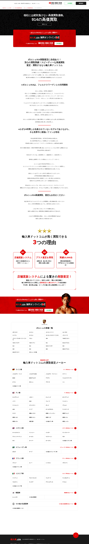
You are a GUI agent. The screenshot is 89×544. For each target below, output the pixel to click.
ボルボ (14, 458)
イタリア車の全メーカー (68, 480)
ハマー (14, 407)
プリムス (64, 411)
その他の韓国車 (32, 503)
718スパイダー (15, 346)
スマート (64, 380)
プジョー (14, 469)
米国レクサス (32, 419)
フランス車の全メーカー (68, 465)
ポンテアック (65, 403)
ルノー (30, 469)
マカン (30, 340)
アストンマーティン (17, 443)
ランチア (31, 488)
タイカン (31, 336)
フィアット (15, 484)
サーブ (30, 458)
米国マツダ (48, 424)
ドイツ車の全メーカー (68, 376)
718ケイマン (32, 346)
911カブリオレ (65, 346)
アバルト (64, 488)
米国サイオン (32, 424)
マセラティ (15, 488)
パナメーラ (65, 336)
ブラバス (48, 388)
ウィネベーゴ (65, 415)
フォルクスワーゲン (67, 384)
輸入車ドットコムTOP (7, 7)
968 (46, 354)
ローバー (31, 447)
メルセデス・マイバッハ (51, 380)
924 (63, 350)
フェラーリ (48, 484)
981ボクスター (15, 358)
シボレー (31, 403)
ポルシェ (31, 388)
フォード (48, 407)
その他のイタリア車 (17, 492)
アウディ (48, 384)
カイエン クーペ (49, 332)
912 (13, 350)
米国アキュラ (65, 419)
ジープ (30, 415)
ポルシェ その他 (33, 358)
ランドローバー (66, 439)
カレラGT (64, 332)
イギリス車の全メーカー (68, 434)
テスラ (14, 419)
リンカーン (65, 407)
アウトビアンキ (49, 488)
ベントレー (31, 439)
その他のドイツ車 (16, 392)
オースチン (48, 447)
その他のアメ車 (49, 428)
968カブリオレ (65, 354)
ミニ (63, 388)
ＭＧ (13, 447)
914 (30, 350)
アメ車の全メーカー (69, 399)
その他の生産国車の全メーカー (66, 510)
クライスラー (32, 411)
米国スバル (65, 424)
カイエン (31, 332)
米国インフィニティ (50, 419)
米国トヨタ (15, 424)
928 (13, 354)
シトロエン (48, 469)
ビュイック (48, 403)
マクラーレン (49, 443)
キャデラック (15, 403)
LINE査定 (70, 3)
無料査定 (81, 3)
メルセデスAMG (33, 380)
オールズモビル (49, 415)
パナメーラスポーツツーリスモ (19, 341)
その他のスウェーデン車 (51, 458)
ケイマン (14, 336)
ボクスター (15, 332)
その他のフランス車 (17, 473)
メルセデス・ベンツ (17, 380)
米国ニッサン (65, 428)
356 (46, 340)
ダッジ (47, 411)
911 (46, 346)
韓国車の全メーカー (69, 499)
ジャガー (48, 439)
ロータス (31, 443)
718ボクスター (65, 340)
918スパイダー (49, 350)
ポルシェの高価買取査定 (28, 7)
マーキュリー (15, 411)
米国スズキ (15, 428)
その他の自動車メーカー (18, 514)
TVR (63, 443)
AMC (13, 415)
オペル (14, 388)
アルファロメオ (32, 484)
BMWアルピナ (32, 384)
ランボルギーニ (66, 484)
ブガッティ (65, 469)
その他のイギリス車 (67, 447)
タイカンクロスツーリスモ (52, 336)
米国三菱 (31, 428)
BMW (13, 384)
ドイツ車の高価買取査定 (17, 7)
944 (30, 354)
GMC (30, 407)
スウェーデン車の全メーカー (67, 453)
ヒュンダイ (15, 503)
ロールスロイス (16, 439)
